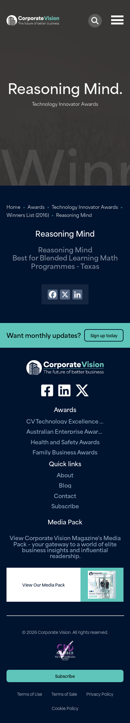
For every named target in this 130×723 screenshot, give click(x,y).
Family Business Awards (65, 452)
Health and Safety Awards (65, 442)
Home (13, 206)
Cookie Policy (65, 708)
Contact (65, 495)
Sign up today (103, 335)
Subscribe (65, 506)
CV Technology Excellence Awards (65, 421)
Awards (36, 206)
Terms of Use (29, 693)
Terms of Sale (64, 693)
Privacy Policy (99, 693)
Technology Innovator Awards (85, 206)
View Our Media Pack (43, 584)
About (65, 475)
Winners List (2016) (27, 214)
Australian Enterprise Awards (65, 431)
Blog (65, 485)
